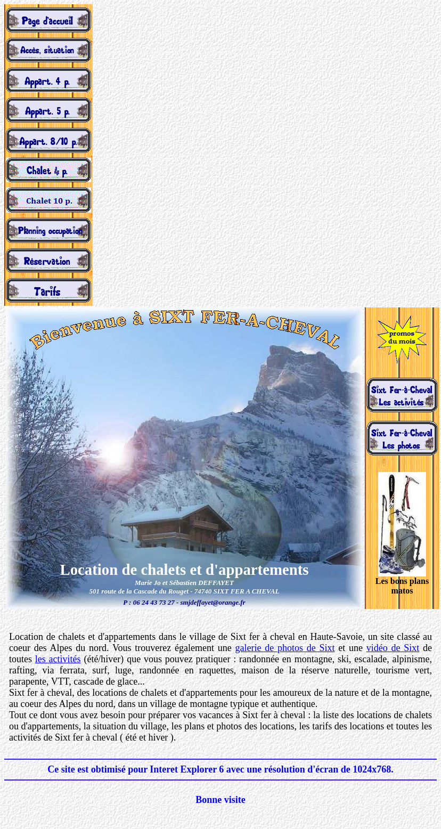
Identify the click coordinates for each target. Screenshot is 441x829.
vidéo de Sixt (393, 648)
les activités (58, 659)
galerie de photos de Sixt (285, 648)
